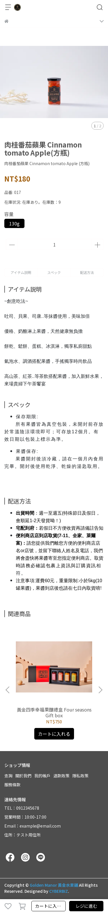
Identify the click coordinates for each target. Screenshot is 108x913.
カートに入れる (50, 906)
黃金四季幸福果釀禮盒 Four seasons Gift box (54, 712)
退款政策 (61, 775)
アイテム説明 (21, 272)
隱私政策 (80, 775)
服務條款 (12, 784)
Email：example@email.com (32, 826)
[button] (100, 689)
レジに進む (86, 906)
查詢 (8, 775)
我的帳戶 (42, 775)
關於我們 (23, 775)
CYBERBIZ (58, 891)
